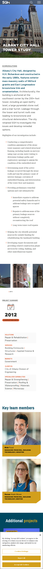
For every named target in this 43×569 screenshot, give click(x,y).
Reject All (21, 558)
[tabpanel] (22, 276)
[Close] (40, 535)
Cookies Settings (21, 551)
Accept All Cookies (21, 565)
